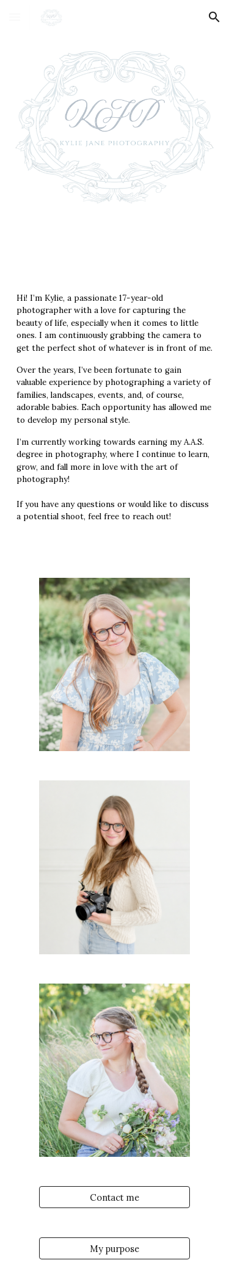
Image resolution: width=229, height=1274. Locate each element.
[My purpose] (114, 1248)
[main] (115, 413)
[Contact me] (114, 1197)
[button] (14, 17)
